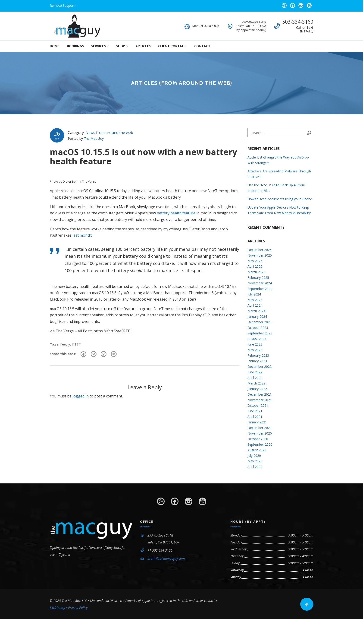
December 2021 (259, 394)
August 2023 (256, 338)
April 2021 (254, 416)
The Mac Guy (94, 138)
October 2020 (257, 439)
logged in (80, 396)
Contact (202, 46)
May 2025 (254, 261)
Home (54, 46)
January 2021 (257, 422)
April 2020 (254, 466)
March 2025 (256, 272)
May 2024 (254, 300)
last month (81, 235)
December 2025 (259, 250)
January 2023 (257, 361)
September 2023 (259, 333)
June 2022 (254, 372)
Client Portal (171, 46)
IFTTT (76, 344)
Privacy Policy (78, 607)
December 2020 (259, 427)
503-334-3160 (297, 22)
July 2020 (254, 455)
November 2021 (259, 400)
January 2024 (257, 316)
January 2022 (257, 389)
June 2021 (254, 411)
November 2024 (259, 283)
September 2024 (259, 288)
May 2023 (254, 350)
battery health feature (176, 213)
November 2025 (259, 255)
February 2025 (258, 277)
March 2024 (256, 311)
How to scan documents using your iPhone (279, 199)
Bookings (75, 46)
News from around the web (109, 132)
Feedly (65, 344)
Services (98, 46)
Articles (143, 46)
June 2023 (254, 344)
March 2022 (256, 383)
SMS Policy (306, 31)
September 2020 (259, 444)
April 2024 (254, 305)
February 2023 (258, 355)
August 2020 (256, 450)
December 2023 (259, 322)
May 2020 (254, 461)
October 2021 (257, 405)
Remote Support (62, 5)
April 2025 (254, 266)
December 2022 (259, 366)
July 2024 (254, 294)
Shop (120, 46)
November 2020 (259, 433)
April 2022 (254, 377)
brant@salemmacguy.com (166, 558)
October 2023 (257, 327)
